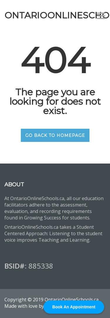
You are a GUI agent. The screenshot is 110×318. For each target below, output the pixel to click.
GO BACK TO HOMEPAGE (55, 135)
